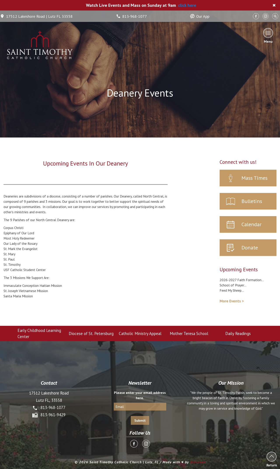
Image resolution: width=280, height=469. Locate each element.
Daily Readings (238, 333)
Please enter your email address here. (140, 395)
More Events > (232, 300)
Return (271, 459)
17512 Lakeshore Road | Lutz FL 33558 (36, 16)
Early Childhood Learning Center (39, 333)
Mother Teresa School (189, 333)
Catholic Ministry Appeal (140, 333)
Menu (268, 35)
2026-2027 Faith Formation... (242, 280)
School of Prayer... (233, 285)
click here (187, 5)
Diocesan (197, 462)
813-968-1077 (131, 16)
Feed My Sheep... (232, 290)
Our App (199, 16)
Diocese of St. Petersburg (91, 333)
